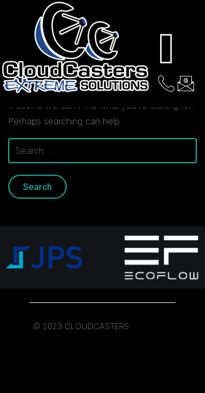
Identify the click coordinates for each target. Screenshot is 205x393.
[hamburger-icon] (166, 48)
